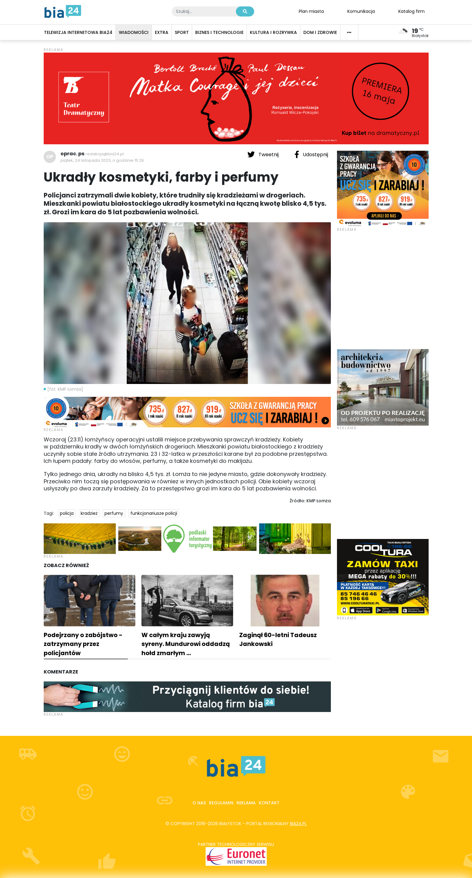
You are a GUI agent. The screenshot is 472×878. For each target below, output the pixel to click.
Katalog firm (411, 11)
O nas (199, 803)
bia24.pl (298, 824)
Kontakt (269, 803)
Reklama (246, 803)
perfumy (113, 513)
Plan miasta (311, 11)
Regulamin (221, 803)
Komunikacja (361, 11)
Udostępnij (311, 154)
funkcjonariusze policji (153, 513)
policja (67, 513)
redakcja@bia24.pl (105, 154)
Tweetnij (263, 154)
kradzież (89, 513)
